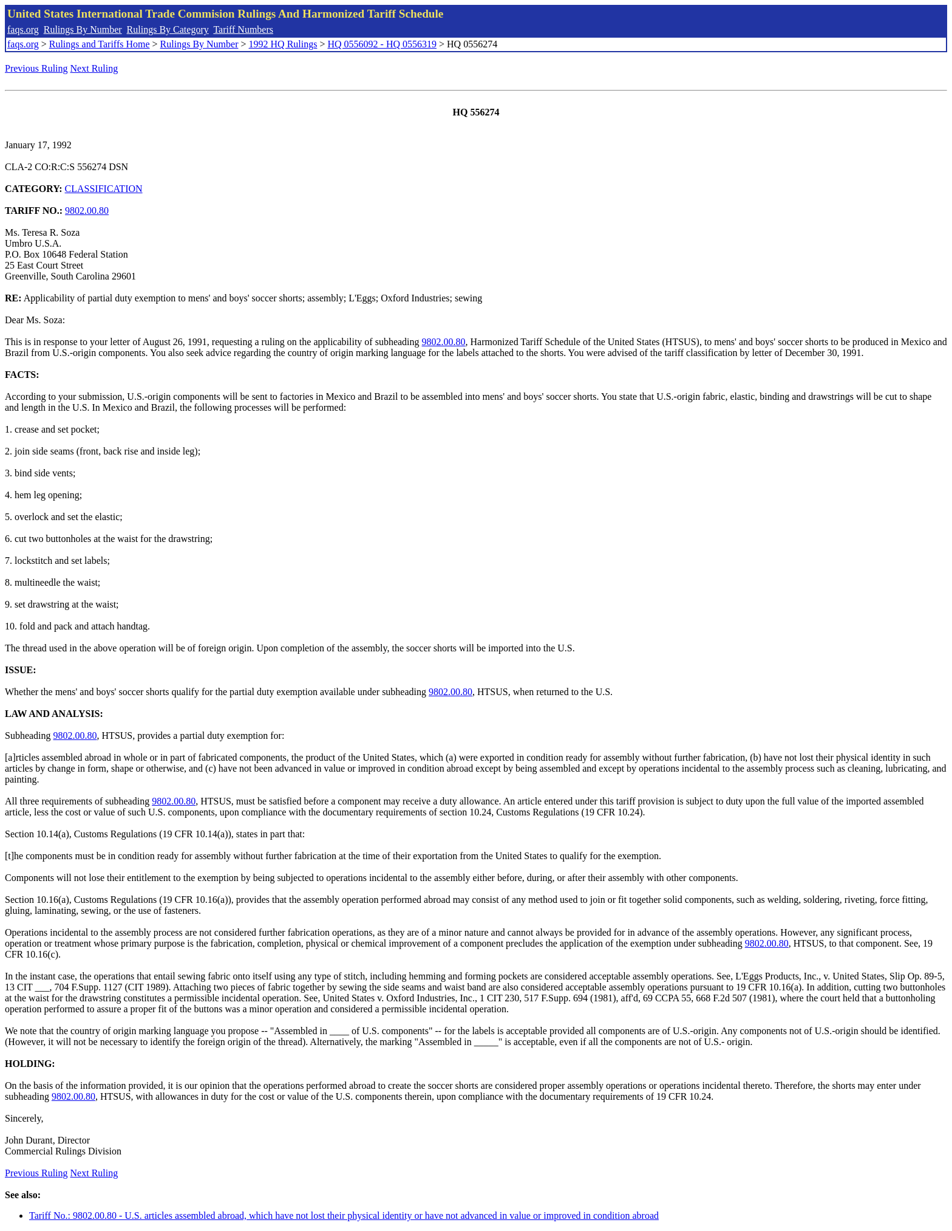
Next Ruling (94, 68)
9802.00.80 (87, 210)
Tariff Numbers (243, 29)
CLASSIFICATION (104, 188)
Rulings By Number (83, 29)
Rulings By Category (168, 29)
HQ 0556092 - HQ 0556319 (382, 44)
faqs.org (23, 29)
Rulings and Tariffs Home (99, 44)
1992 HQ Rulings (283, 44)
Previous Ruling (36, 68)
